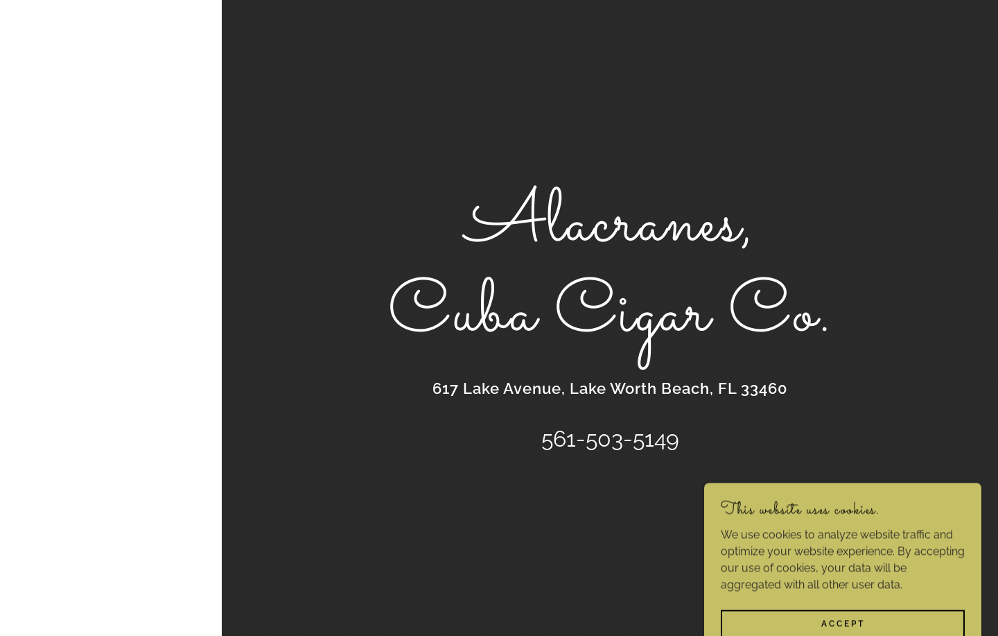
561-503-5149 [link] (610, 439)
